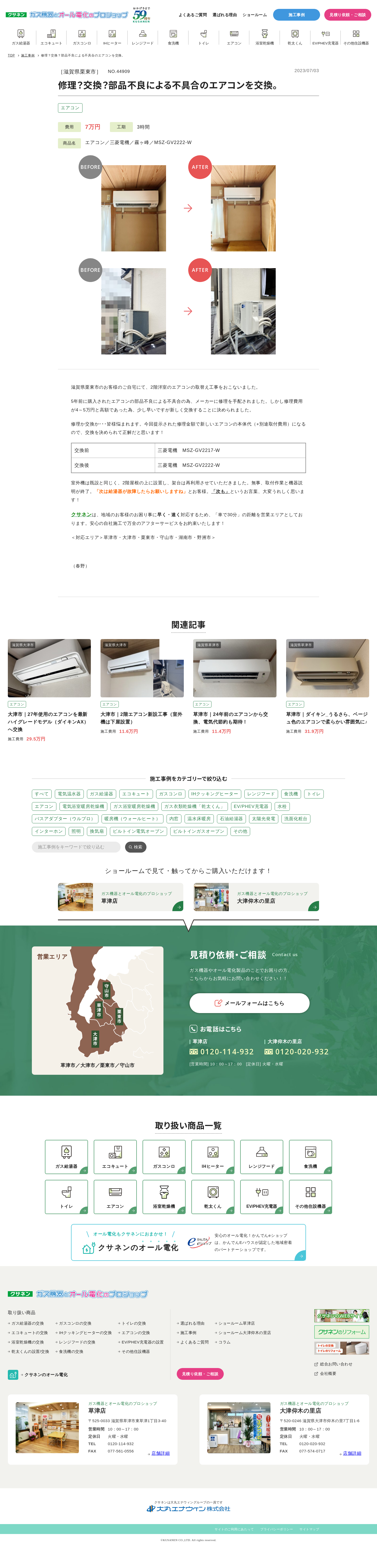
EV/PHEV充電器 (251, 806)
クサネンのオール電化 (46, 1374)
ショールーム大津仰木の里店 (245, 1332)
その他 (240, 831)
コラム (225, 1342)
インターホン (49, 831)
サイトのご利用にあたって (234, 1529)
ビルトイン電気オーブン (138, 831)
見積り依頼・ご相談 (347, 15)
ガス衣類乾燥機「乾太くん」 (194, 806)
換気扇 (97, 831)
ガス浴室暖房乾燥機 (134, 806)
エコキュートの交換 (29, 1332)
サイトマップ (309, 1529)
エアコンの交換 (136, 1332)
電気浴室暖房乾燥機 (83, 806)
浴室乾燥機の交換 (27, 1342)
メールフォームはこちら (250, 1003)
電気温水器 (69, 793)
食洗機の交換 (71, 1351)
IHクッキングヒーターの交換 (85, 1332)
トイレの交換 (134, 1323)
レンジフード (261, 793)
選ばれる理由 (225, 15)
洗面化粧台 (296, 818)
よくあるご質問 (193, 15)
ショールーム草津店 (237, 1323)
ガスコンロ (170, 793)
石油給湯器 (231, 818)
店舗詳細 (160, 1453)
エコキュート (136, 793)
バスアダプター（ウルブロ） (65, 818)
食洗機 (291, 793)
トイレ (314, 793)
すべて (42, 793)
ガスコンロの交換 (75, 1323)
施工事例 (296, 15)
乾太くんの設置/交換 (30, 1351)
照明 (76, 831)
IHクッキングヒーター (214, 793)
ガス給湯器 (101, 793)
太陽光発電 (263, 818)
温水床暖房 (199, 818)
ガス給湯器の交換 (27, 1323)
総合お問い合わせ (336, 1364)
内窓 (174, 818)
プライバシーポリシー (276, 1529)
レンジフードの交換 (77, 1342)
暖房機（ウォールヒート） (132, 818)
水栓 (282, 806)
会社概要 (328, 1373)
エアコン (70, 107)
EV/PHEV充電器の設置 (143, 1342)
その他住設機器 (136, 1351)
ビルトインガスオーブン (199, 831)
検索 (138, 847)
